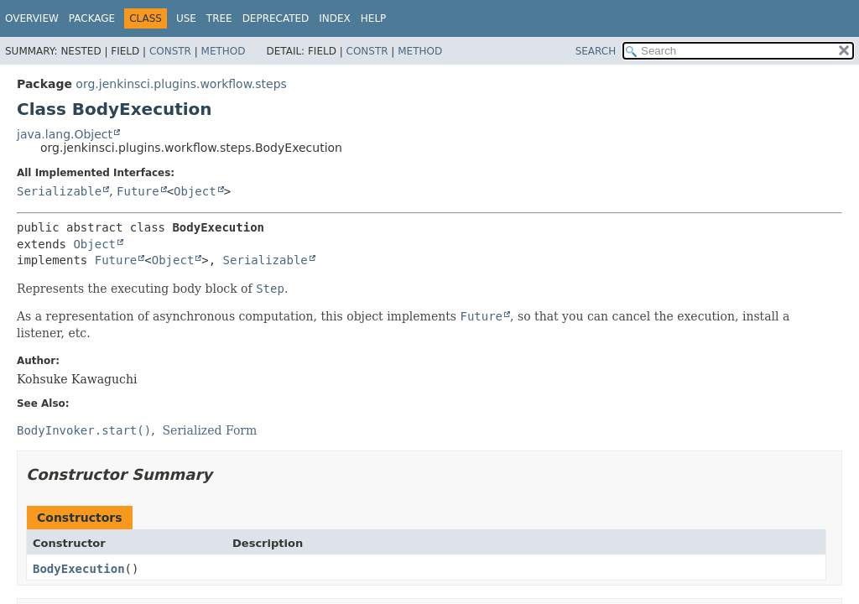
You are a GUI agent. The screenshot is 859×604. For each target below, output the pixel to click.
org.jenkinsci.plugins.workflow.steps (181, 84)
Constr (170, 51)
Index (335, 18)
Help (374, 18)
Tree (219, 18)
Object (195, 191)
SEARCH (596, 51)
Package (92, 18)
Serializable (59, 191)
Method (223, 51)
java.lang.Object (64, 134)
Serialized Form (210, 430)
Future (138, 191)
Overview (32, 18)
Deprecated (276, 18)
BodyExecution (79, 568)
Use (186, 18)
